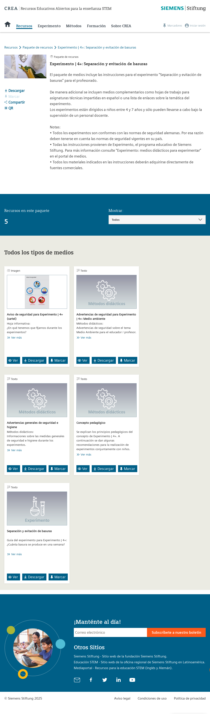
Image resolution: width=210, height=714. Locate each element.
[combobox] (157, 219)
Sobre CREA (121, 26)
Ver (13, 360)
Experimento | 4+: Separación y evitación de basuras (97, 47)
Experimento (49, 26)
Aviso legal (122, 698)
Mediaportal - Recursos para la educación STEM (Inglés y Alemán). (123, 668)
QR (8, 108)
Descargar (14, 90)
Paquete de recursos (38, 47)
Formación (96, 26)
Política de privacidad (190, 698)
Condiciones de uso (152, 698)
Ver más (16, 337)
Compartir (14, 102)
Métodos (74, 26)
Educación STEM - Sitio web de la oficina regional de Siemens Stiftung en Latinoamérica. (139, 662)
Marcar (58, 360)
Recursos (24, 26)
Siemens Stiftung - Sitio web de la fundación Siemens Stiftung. (120, 656)
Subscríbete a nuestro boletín (176, 632)
